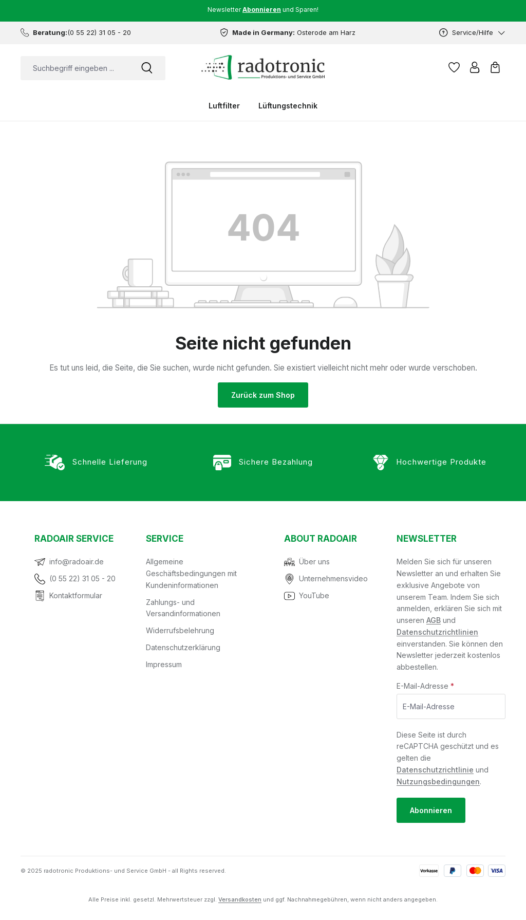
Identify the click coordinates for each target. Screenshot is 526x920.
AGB (433, 620)
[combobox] (74, 68)
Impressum (164, 664)
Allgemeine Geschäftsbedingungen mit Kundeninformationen (191, 573)
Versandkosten (239, 899)
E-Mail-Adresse (425, 686)
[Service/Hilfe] (472, 33)
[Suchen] (146, 68)
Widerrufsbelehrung (180, 630)
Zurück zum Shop (263, 395)
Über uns (314, 561)
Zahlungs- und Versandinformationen (183, 608)
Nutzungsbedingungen (438, 781)
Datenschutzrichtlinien (437, 632)
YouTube (314, 595)
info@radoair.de (76, 561)
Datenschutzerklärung (183, 647)
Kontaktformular (75, 595)
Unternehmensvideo (333, 578)
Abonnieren (431, 810)
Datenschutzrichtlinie (435, 769)
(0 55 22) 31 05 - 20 (82, 578)
